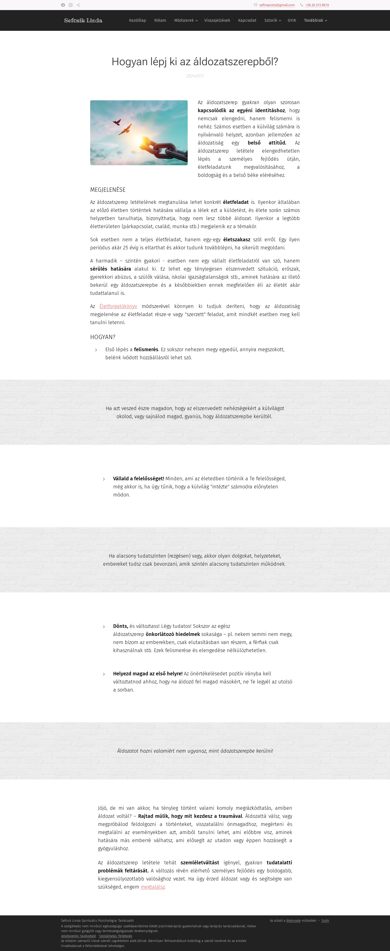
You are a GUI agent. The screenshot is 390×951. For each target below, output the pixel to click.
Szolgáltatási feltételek (115, 936)
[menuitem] (139, 20)
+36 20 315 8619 (317, 5)
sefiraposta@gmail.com (277, 5)
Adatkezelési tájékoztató (78, 936)
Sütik (325, 920)
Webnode (293, 920)
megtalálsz (153, 887)
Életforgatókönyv (118, 306)
